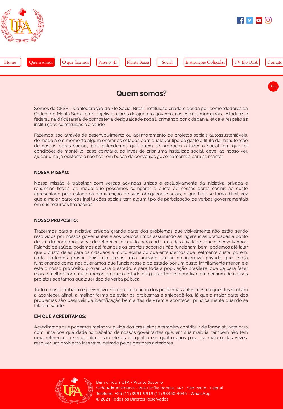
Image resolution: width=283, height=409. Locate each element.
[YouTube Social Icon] (259, 20)
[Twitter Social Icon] (249, 20)
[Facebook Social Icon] (240, 20)
